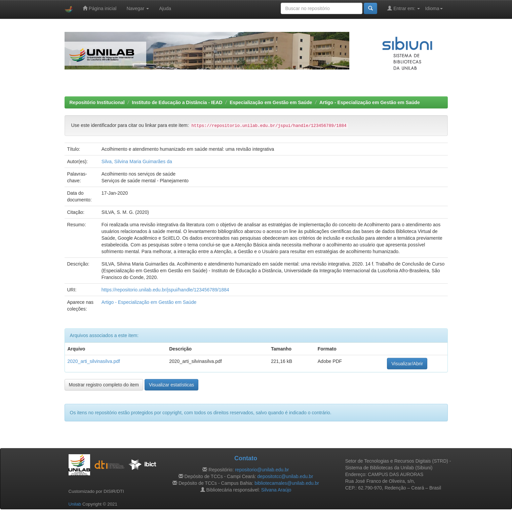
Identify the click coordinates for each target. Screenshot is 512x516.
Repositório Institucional (97, 102)
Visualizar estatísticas (171, 384)
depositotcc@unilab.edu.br (285, 476)
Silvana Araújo (276, 489)
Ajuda (165, 8)
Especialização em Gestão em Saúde (271, 102)
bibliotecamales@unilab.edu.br (286, 483)
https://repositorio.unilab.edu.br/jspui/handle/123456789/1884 (165, 289)
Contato (245, 458)
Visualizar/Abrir (407, 363)
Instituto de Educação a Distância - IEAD (177, 102)
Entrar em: (403, 8)
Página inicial (99, 8)
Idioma (433, 8)
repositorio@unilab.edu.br (262, 469)
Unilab (75, 504)
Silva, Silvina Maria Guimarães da (137, 161)
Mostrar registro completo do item (104, 384)
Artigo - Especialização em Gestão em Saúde (369, 102)
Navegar (137, 8)
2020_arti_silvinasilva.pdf (94, 361)
